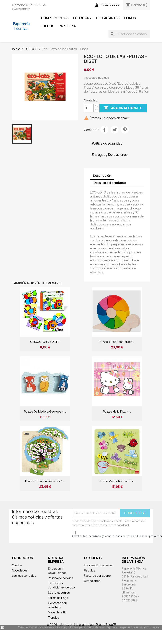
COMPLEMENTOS (55, 18)
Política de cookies (60, 578)
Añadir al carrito (123, 108)
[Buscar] (129, 34)
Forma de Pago (58, 598)
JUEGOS (47, 26)
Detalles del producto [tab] (110, 183)
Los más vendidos (24, 575)
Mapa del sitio (57, 612)
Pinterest (125, 130)
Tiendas (53, 617)
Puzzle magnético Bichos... (117, 481)
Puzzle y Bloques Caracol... (117, 342)
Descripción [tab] (102, 176)
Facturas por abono (97, 575)
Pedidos (89, 570)
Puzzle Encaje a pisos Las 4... (45, 481)
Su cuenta (93, 558)
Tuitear (115, 130)
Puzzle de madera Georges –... (45, 411)
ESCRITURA (82, 18)
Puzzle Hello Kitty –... (117, 411)
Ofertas (17, 565)
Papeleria (67, 26)
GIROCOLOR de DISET (45, 342)
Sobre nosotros (59, 592)
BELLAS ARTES (108, 18)
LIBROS (130, 18)
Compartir (104, 130)
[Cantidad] (89, 108)
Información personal (98, 565)
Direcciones (92, 581)
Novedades (20, 570)
